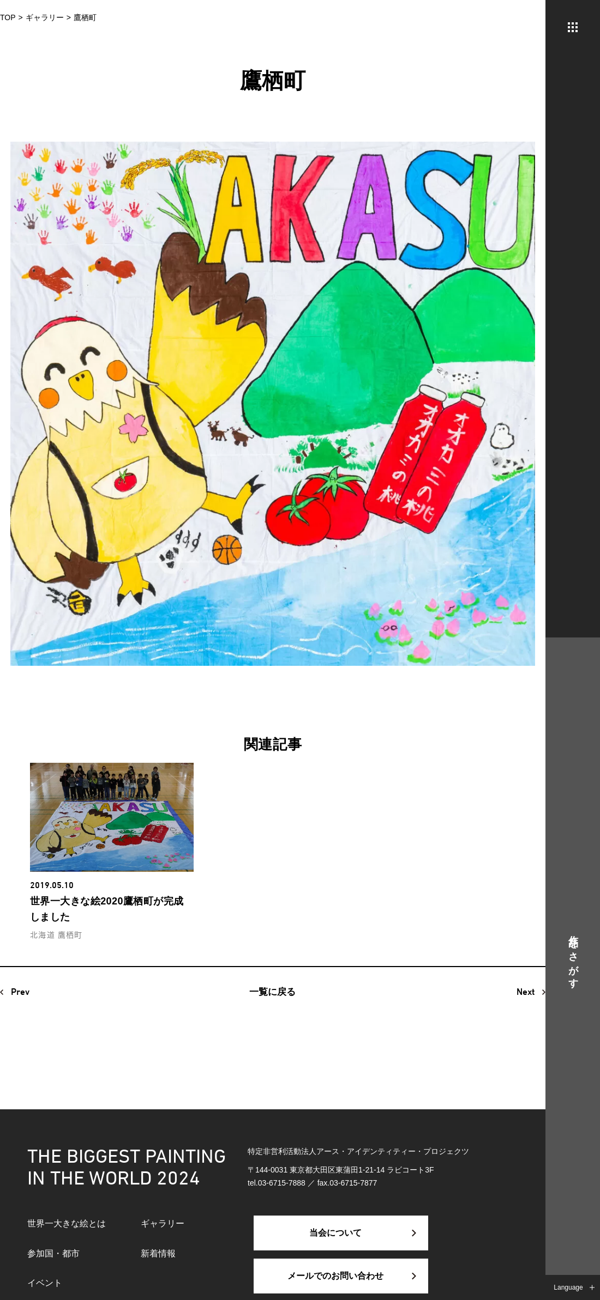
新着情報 (158, 1253)
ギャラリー (162, 1223)
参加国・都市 (53, 1253)
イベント (44, 1282)
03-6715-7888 (281, 1182)
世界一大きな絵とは (66, 1223)
